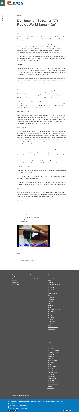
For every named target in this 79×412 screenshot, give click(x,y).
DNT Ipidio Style (51, 317)
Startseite (19, 15)
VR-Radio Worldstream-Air (53, 384)
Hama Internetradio (51, 329)
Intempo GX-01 (51, 331)
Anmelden (19, 260)
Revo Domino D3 (51, 362)
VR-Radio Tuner (51, 380)
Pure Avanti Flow (51, 354)
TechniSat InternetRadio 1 (53, 372)
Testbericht (19, 253)
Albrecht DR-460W (51, 291)
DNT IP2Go (50, 313)
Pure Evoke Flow (51, 356)
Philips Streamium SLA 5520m (54, 350)
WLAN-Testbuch (50, 390)
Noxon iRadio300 (51, 346)
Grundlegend (12, 403)
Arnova (49, 295)
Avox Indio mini (51, 301)
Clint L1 (49, 307)
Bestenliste (49, 276)
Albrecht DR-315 (51, 287)
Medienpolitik (15, 282)
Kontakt (27, 395)
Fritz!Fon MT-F (50, 323)
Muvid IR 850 (50, 342)
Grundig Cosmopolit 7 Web (53, 327)
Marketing (12, 406)
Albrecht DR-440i (51, 289)
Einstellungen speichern (12, 410)
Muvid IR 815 (50, 340)
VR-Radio (19, 256)
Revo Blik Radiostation (52, 360)
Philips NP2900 (51, 348)
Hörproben (14, 280)
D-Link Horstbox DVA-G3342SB (54, 309)
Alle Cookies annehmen (66, 410)
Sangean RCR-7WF (52, 366)
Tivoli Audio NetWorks (52, 378)
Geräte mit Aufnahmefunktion (52, 278)
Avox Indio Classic (51, 297)
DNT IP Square (51, 311)
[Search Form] (75, 7)
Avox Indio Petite (51, 299)
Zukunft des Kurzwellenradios (35, 278)
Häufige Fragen (15, 278)
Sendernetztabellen (16, 284)
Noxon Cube (50, 344)
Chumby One (50, 305)
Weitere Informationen (59, 401)
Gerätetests (14, 276)
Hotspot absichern (50, 388)
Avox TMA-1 (50, 303)
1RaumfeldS (50, 282)
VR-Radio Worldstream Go (53, 382)
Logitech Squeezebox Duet (53, 335)
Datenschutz (15, 395)
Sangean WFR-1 (51, 368)
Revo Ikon (50, 364)
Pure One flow (50, 358)
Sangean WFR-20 (51, 370)
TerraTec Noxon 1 (51, 374)
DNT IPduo (50, 315)
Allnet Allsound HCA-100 (52, 293)
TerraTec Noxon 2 (51, 376)
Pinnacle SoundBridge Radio (53, 352)
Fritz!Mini (49, 325)
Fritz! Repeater (51, 319)
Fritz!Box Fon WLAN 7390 (53, 321)
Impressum (21, 395)
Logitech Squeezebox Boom (53, 333)
